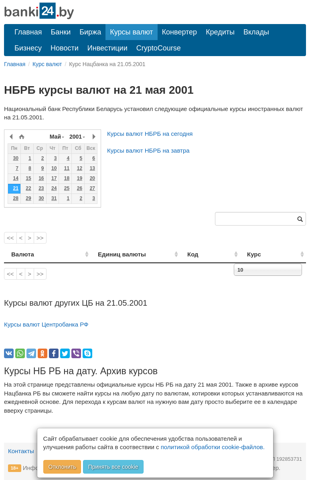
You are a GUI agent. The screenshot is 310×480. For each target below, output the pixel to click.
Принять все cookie (113, 467)
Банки (61, 32)
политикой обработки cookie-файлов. (213, 447)
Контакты (21, 451)
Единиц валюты (108, 254)
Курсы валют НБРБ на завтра (148, 150)
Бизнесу (28, 48)
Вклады (256, 32)
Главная (28, 32)
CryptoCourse (158, 48)
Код (213, 254)
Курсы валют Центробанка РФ (46, 324)
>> (40, 237)
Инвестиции (107, 48)
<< (10, 237)
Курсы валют (131, 32)
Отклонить (62, 467)
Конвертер (179, 32)
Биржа (90, 32)
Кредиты (220, 32)
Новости (65, 48)
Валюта (22, 254)
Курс (264, 254)
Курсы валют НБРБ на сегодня (149, 133)
